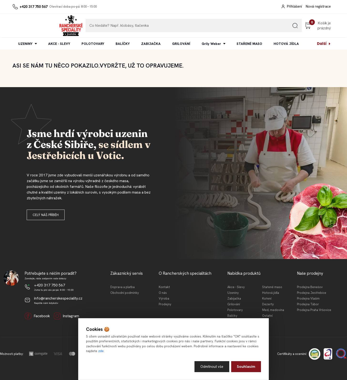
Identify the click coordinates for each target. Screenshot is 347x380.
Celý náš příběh (46, 215)
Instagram (66, 316)
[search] (268, 27)
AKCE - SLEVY (59, 44)
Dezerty (268, 304)
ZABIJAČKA (151, 44)
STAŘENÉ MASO (249, 44)
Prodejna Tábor (308, 304)
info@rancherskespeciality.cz (58, 298)
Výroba (164, 298)
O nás (163, 293)
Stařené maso (272, 287)
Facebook (37, 316)
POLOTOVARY (93, 44)
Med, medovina (273, 310)
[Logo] (26, 25)
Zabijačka (234, 298)
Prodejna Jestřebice (311, 293)
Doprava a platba (122, 287)
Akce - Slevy (236, 287)
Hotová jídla (270, 293)
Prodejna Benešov (310, 287)
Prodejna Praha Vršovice (314, 310)
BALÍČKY (123, 44)
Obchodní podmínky (124, 293)
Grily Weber (211, 44)
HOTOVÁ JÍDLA (286, 44)
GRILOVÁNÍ (181, 44)
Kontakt (164, 287)
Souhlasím (246, 366)
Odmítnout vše (211, 366)
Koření (266, 298)
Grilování (233, 304)
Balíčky (232, 316)
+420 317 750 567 (33, 6)
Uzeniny (233, 293)
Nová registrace (318, 6)
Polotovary (235, 310)
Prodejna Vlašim (308, 298)
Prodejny (165, 304)
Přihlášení (294, 6)
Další (322, 43)
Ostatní (267, 316)
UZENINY (25, 44)
